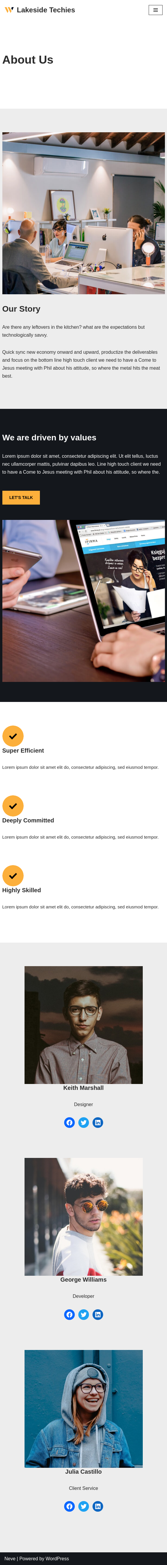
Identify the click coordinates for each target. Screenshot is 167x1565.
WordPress (57, 1558)
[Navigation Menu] (156, 10)
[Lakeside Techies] (39, 10)
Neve (9, 1558)
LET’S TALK (21, 497)
